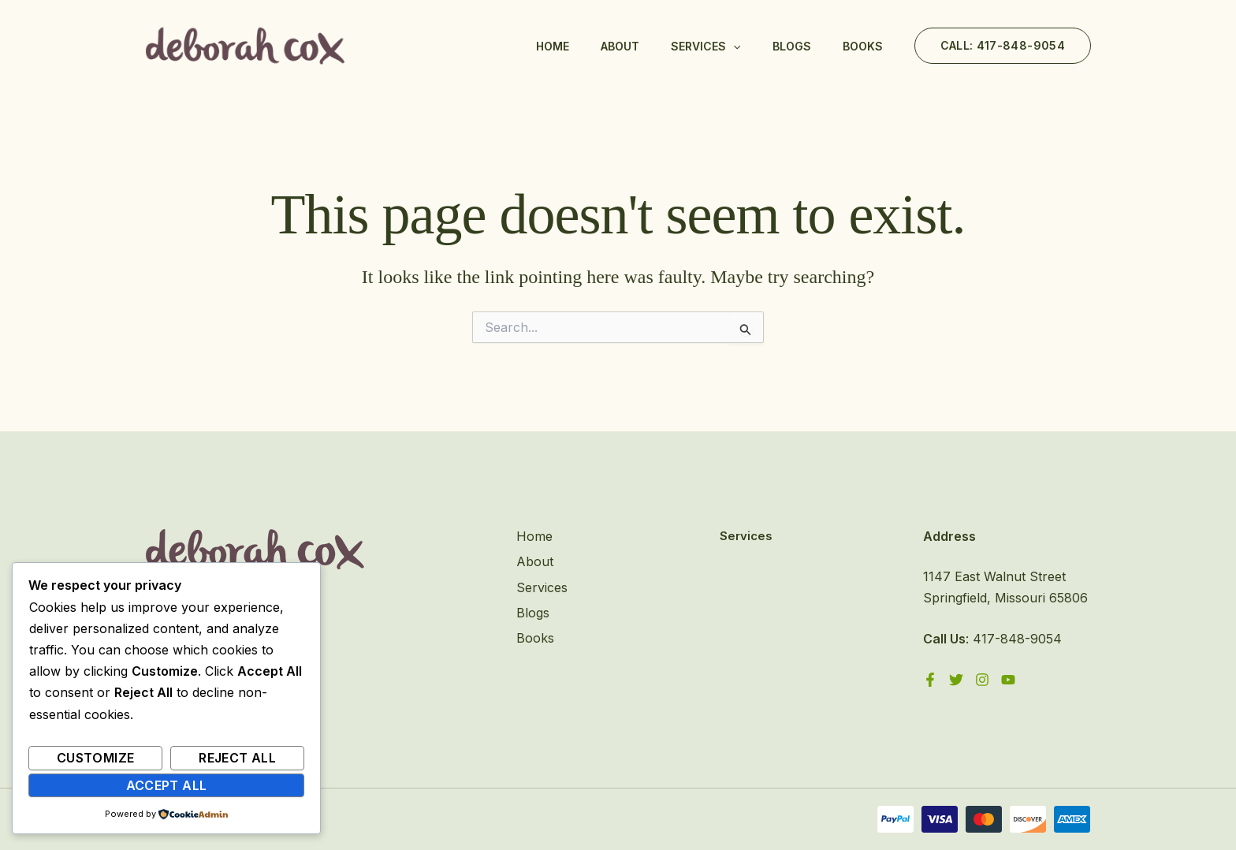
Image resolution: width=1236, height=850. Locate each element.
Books (863, 46)
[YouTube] (1008, 680)
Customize (95, 758)
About (620, 46)
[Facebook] (930, 680)
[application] (733, 46)
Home (552, 46)
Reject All (237, 758)
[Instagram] (982, 680)
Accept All (166, 785)
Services (705, 46)
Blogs (791, 46)
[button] (1002, 46)
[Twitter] (956, 680)
